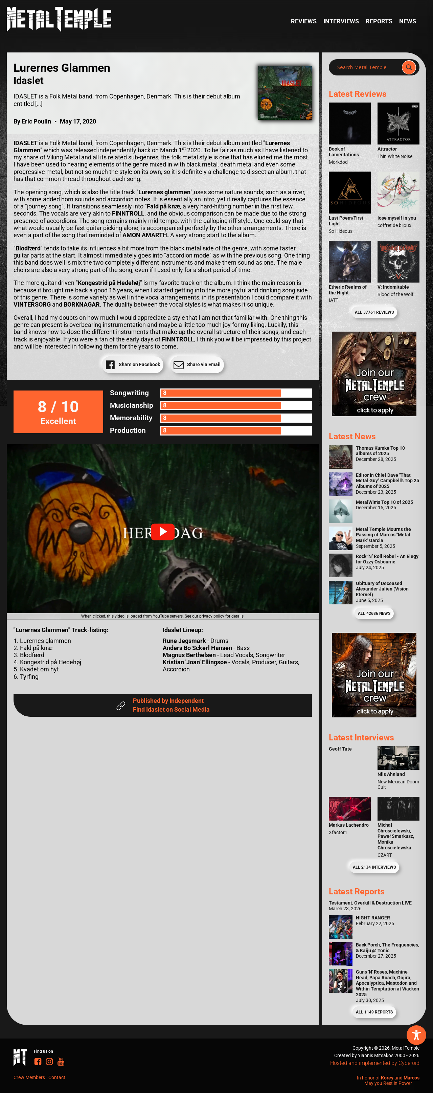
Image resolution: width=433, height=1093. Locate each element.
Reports (379, 21)
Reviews (304, 21)
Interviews (341, 21)
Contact (56, 1077)
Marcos (411, 1077)
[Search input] (367, 67)
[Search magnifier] (409, 67)
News (407, 21)
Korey (387, 1077)
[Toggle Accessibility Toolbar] (416, 1035)
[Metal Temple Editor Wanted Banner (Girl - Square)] (374, 414)
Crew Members (29, 1077)
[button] (163, 532)
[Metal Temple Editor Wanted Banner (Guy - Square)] (374, 715)
